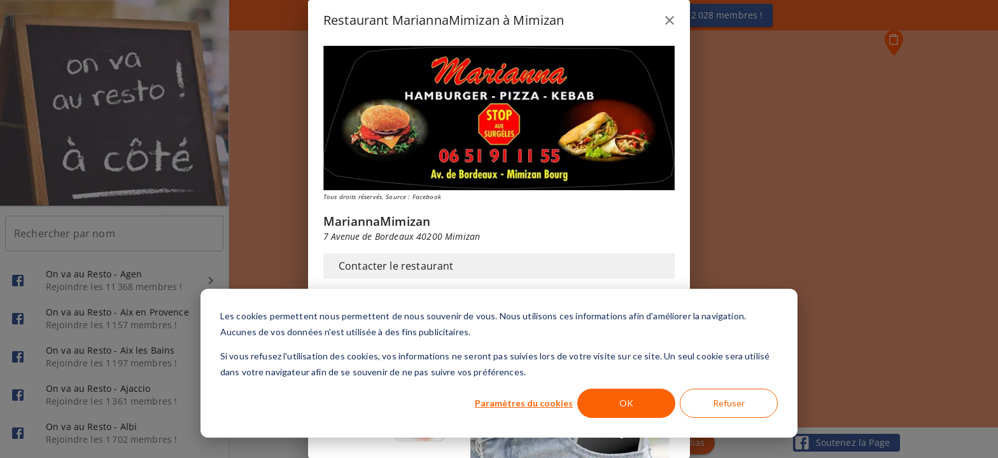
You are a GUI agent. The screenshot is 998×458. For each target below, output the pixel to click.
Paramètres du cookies (524, 403)
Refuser (729, 403)
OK (626, 403)
